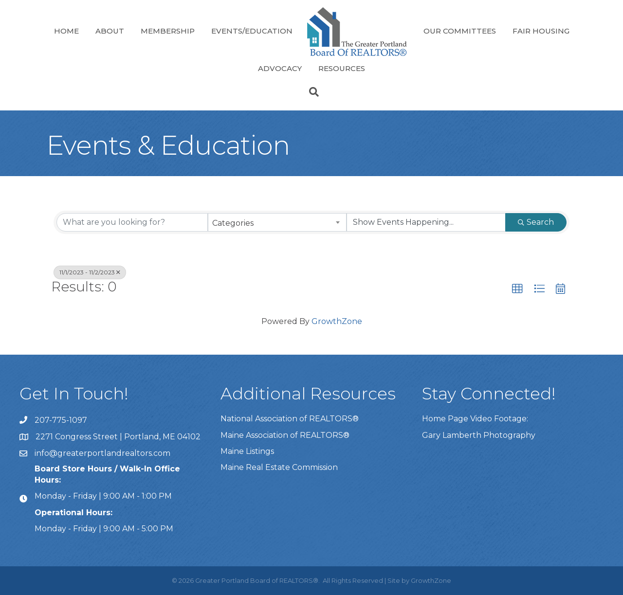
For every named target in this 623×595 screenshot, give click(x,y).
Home (66, 31)
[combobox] (277, 222)
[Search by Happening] (426, 222)
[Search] (311, 92)
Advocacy (280, 68)
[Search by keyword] (132, 222)
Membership (168, 31)
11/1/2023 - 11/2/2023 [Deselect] (89, 272)
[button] (517, 289)
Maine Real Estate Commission (279, 467)
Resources (341, 68)
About (109, 31)
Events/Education (252, 31)
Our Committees (459, 31)
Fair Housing (541, 31)
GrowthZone (337, 321)
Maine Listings (247, 451)
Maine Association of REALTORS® (284, 435)
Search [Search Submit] (536, 222)
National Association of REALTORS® (289, 418)
